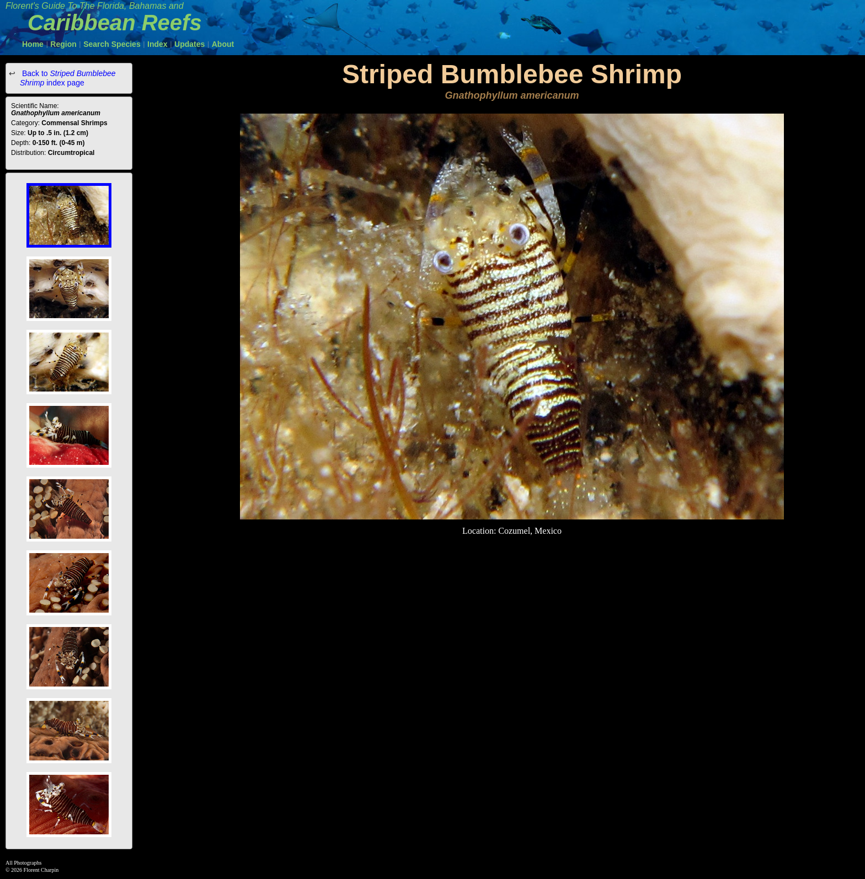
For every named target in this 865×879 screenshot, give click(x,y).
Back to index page (68, 78)
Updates (189, 44)
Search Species (112, 44)
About (223, 44)
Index (157, 44)
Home (33, 44)
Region (63, 44)
